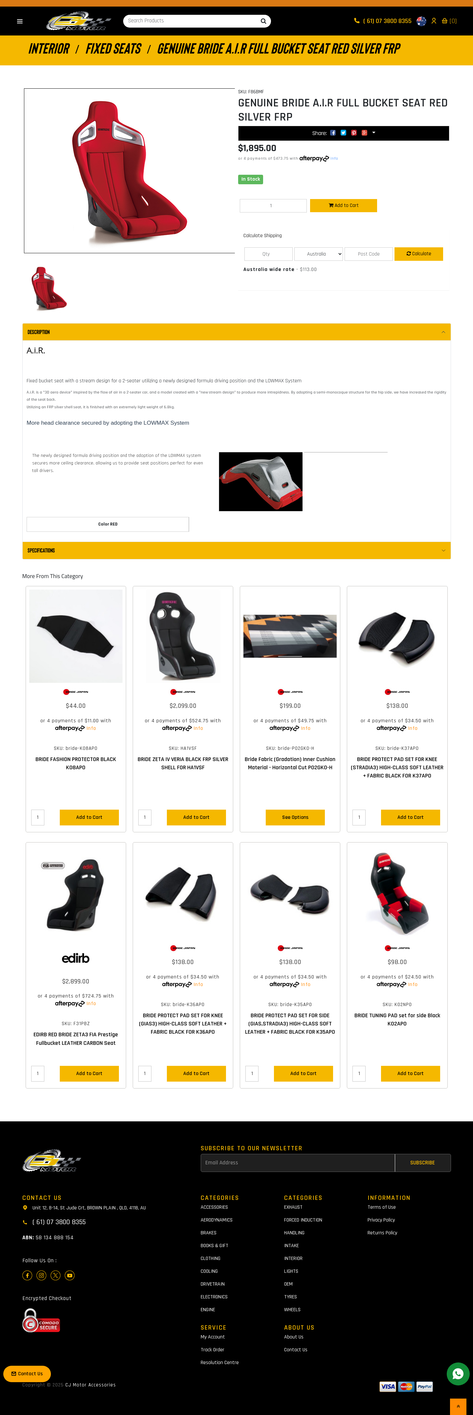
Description (39, 331)
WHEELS (292, 1309)
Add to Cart (344, 205)
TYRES (290, 1296)
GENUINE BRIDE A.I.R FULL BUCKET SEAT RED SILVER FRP (278, 47)
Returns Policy (382, 1232)
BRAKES (208, 1232)
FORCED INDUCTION (303, 1220)
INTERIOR (48, 47)
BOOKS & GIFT (214, 1245)
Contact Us (295, 1349)
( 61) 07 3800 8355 (383, 21)
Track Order (212, 1349)
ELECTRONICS (214, 1296)
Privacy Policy (381, 1220)
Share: (341, 133)
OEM (288, 1284)
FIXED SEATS (112, 47)
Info (334, 158)
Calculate (419, 254)
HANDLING (294, 1232)
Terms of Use (382, 1207)
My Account (213, 1337)
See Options (295, 817)
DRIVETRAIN (213, 1284)
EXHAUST (293, 1207)
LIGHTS (291, 1271)
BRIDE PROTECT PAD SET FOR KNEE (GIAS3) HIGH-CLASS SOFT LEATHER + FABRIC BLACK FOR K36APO (183, 1024)
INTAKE (291, 1245)
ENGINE (208, 1309)
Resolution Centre (220, 1362)
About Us (294, 1337)
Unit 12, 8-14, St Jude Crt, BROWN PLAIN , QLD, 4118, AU (84, 1207)
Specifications (41, 550)
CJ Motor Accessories (90, 1385)
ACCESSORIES (214, 1207)
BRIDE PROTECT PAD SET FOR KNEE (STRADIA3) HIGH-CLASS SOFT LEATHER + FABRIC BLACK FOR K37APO (397, 767)
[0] (449, 21)
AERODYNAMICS (217, 1220)
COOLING (209, 1271)
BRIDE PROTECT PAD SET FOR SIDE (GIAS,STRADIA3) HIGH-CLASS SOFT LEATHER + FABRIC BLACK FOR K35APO (290, 1024)
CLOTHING (210, 1258)
